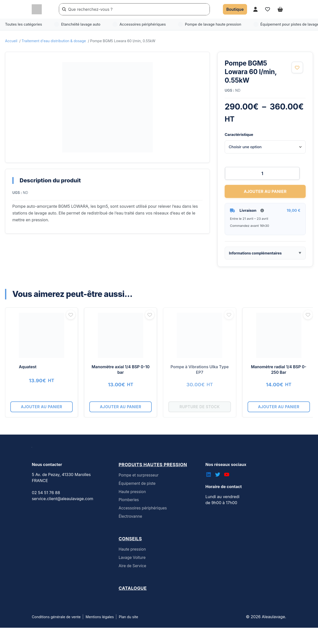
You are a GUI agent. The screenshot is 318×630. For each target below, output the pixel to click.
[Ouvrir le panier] (280, 9)
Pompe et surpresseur (138, 477)
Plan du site (128, 619)
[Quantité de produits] (265, 175)
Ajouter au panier (265, 193)
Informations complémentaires (255, 255)
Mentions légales (100, 619)
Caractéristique (239, 134)
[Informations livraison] (262, 212)
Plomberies (128, 502)
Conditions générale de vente (56, 619)
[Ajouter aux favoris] (297, 68)
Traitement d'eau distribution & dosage (54, 41)
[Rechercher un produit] (138, 9)
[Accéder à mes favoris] (267, 9)
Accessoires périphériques (139, 24)
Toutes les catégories (23, 24)
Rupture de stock (206, 409)
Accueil (11, 41)
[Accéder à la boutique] (235, 9)
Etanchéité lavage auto (77, 24)
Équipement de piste (136, 485)
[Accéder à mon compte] (255, 9)
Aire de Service (132, 568)
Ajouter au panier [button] (42, 409)
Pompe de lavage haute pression (209, 24)
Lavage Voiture (131, 559)
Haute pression (132, 494)
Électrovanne (130, 518)
